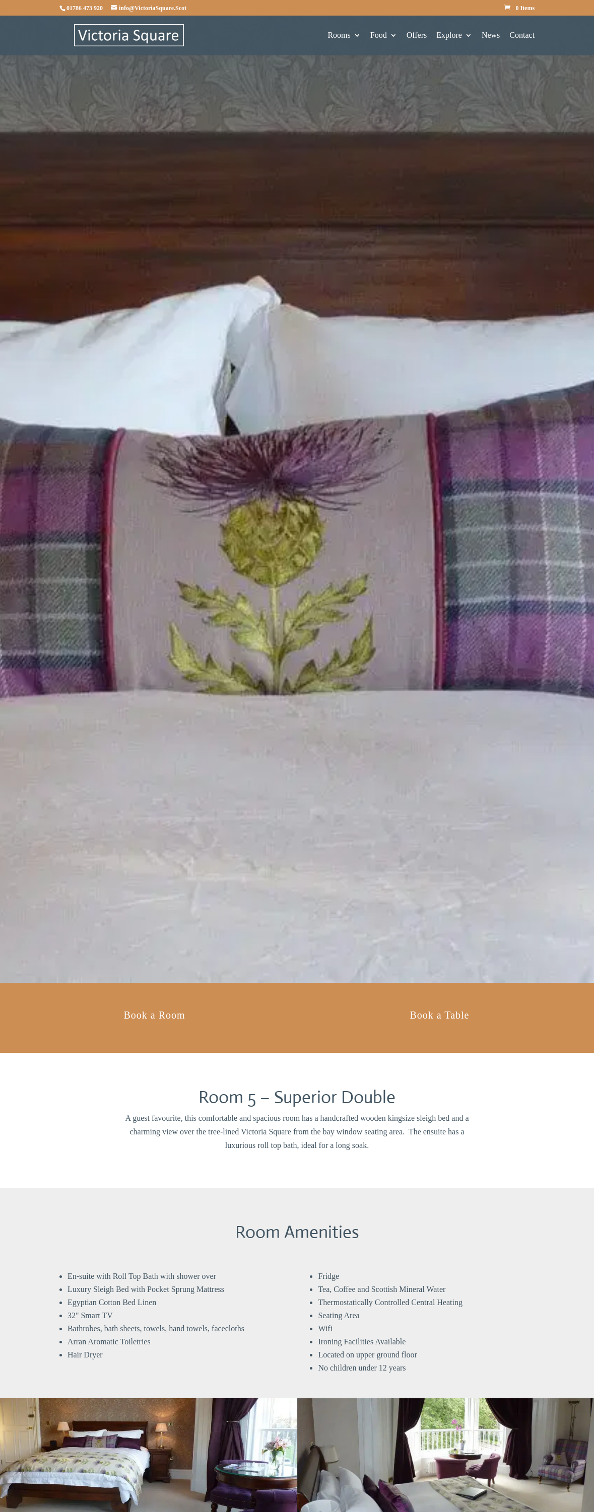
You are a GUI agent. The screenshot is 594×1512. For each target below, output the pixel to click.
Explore (449, 35)
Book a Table (439, 1015)
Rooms (338, 35)
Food (378, 35)
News (491, 35)
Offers (417, 35)
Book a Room (154, 1015)
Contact (522, 35)
